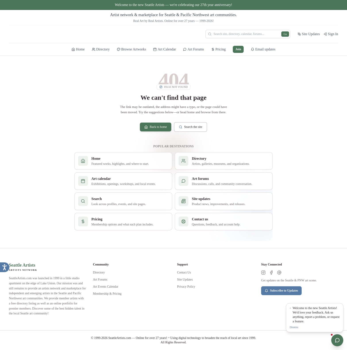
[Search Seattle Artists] (247, 34)
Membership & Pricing (107, 293)
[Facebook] (271, 272)
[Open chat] (337, 340)
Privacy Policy (186, 286)
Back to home (155, 127)
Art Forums (100, 279)
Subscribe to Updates (281, 290)
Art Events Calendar (105, 286)
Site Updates (185, 279)
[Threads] (279, 272)
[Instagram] (263, 272)
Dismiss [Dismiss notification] (294, 327)
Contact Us (184, 272)
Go (285, 34)
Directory (99, 272)
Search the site (190, 127)
